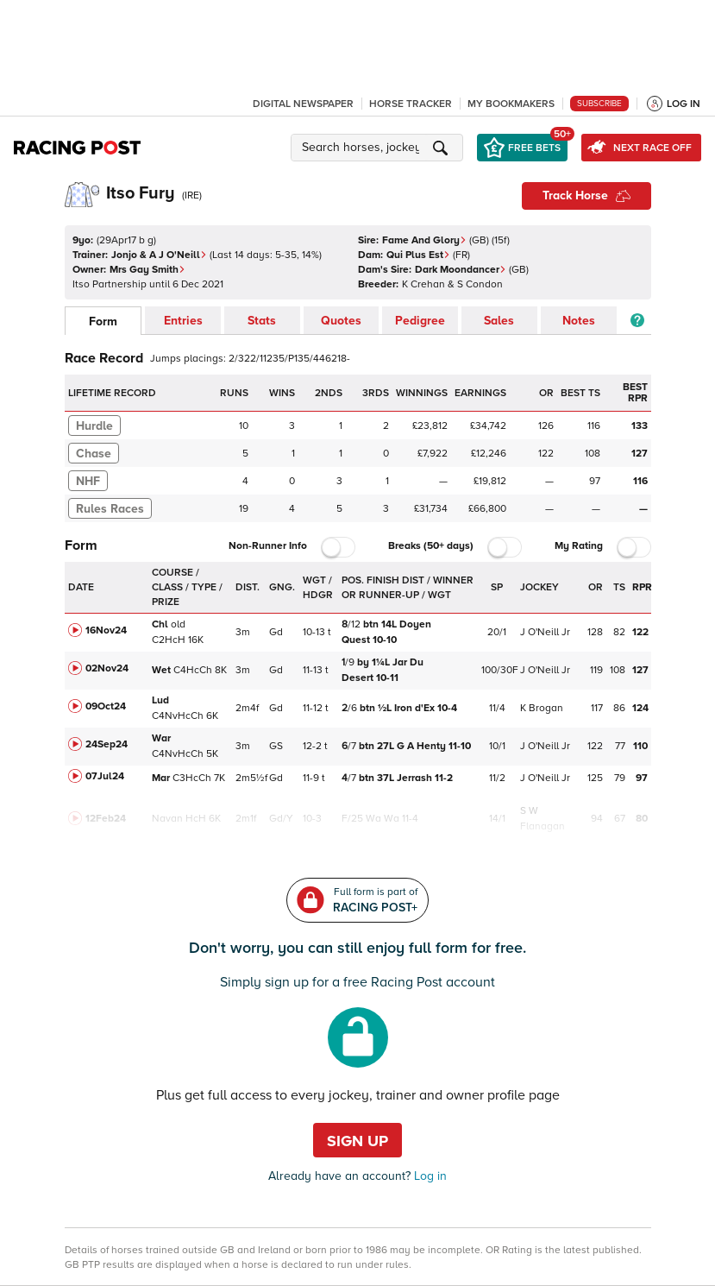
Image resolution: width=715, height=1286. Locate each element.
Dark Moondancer (460, 269)
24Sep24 (106, 744)
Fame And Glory (424, 240)
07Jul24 (104, 776)
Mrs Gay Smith (147, 269)
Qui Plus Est (418, 255)
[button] (379, 147)
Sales (499, 320)
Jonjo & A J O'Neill (159, 255)
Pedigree (420, 320)
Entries (183, 320)
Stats (262, 320)
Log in (429, 1176)
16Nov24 (106, 630)
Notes (578, 320)
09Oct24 (105, 706)
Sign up (357, 1141)
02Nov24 (107, 668)
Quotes (341, 320)
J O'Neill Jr (545, 632)
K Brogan (541, 708)
